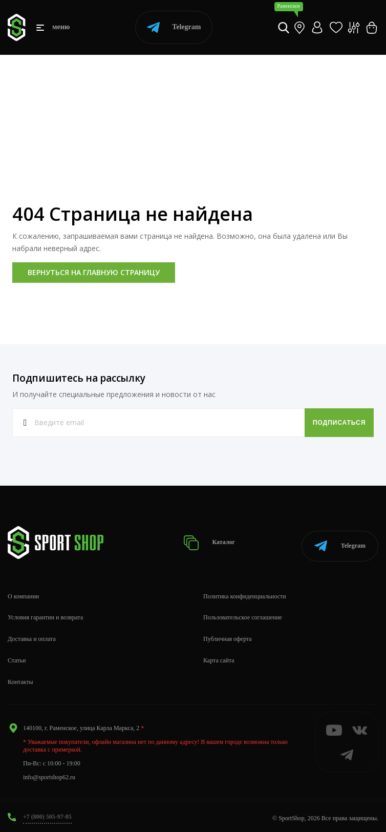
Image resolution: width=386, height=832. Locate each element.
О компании (23, 591)
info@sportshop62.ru (49, 773)
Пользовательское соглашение (242, 613)
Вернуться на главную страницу (94, 272)
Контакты (20, 677)
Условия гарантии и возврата (45, 613)
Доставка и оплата (32, 634)
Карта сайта (218, 655)
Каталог (214, 540)
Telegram (174, 27)
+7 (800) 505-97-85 (47, 812)
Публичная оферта (227, 634)
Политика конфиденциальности (244, 591)
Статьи (17, 655)
